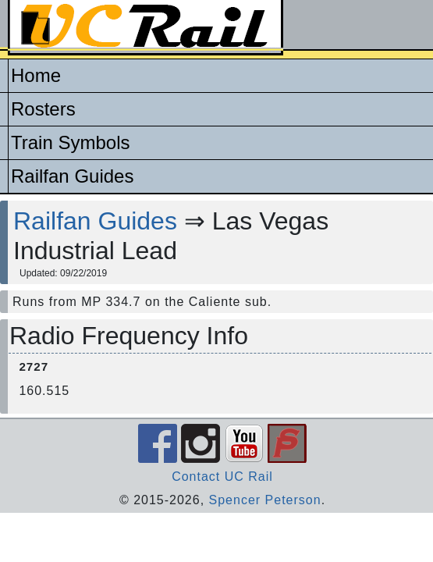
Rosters (43, 108)
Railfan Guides (72, 176)
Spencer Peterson (265, 500)
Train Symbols (70, 142)
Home (36, 75)
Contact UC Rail (222, 476)
